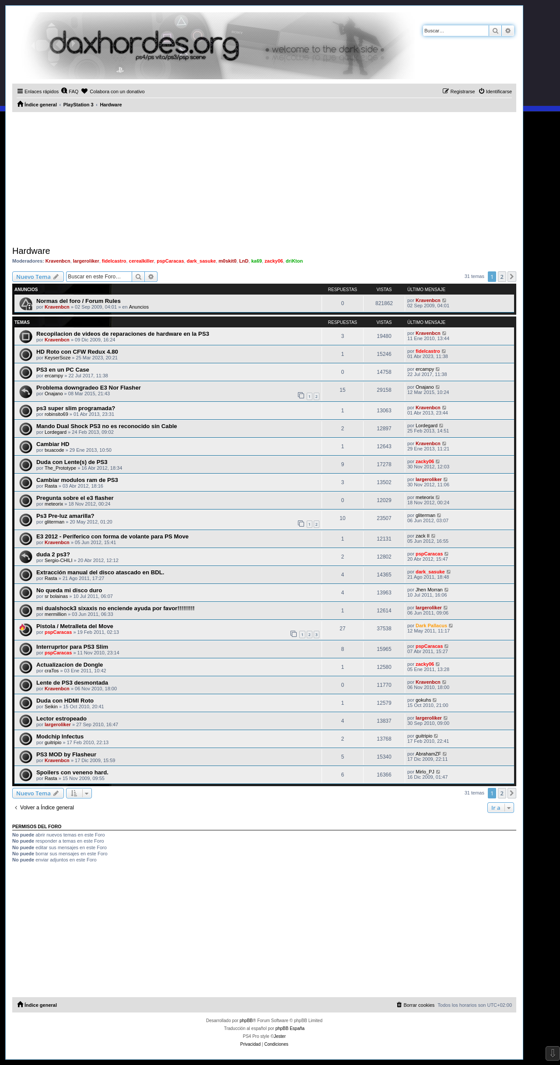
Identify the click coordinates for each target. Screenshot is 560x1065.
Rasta (51, 486)
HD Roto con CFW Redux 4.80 (77, 351)
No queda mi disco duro (69, 590)
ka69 (256, 261)
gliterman (54, 521)
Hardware (31, 251)
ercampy (54, 375)
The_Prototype (60, 468)
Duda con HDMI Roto (65, 700)
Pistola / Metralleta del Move (74, 626)
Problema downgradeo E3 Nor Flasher (88, 387)
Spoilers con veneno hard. (72, 772)
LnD (243, 261)
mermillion (55, 614)
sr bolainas (56, 596)
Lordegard (55, 432)
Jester (280, 1036)
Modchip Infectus (60, 736)
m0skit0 (228, 261)
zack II (423, 535)
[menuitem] (69, 91)
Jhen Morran (429, 589)
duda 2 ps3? (53, 554)
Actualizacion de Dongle (69, 664)
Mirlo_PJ (425, 771)
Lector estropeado (61, 718)
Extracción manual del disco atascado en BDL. (100, 572)
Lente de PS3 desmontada (72, 682)
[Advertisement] (264, 177)
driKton (294, 261)
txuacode (54, 450)
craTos (52, 670)
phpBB (246, 1020)
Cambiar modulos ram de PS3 (77, 480)
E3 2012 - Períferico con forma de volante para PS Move (112, 536)
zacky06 (274, 261)
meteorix (54, 503)
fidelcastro (114, 261)
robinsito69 (56, 414)
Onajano (54, 393)
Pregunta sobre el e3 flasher (75, 498)
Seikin (51, 706)
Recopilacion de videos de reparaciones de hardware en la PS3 (122, 333)
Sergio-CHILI (59, 560)
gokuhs (423, 700)
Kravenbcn (58, 261)
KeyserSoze (57, 357)
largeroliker (86, 261)
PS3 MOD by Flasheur (66, 754)
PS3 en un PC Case (62, 369)
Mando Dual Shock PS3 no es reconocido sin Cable (106, 426)
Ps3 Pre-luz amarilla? (65, 516)
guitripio (53, 742)
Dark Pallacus (431, 625)
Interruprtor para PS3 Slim (72, 646)
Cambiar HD (52, 444)
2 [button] (502, 277)
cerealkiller (141, 261)
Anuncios (139, 306)
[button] (512, 276)
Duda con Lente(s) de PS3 (72, 462)
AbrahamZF (428, 753)
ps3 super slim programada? (75, 408)
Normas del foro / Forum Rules (78, 301)
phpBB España (289, 1028)
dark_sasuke (201, 261)
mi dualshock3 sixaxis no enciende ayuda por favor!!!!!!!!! (115, 608)
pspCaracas (170, 261)
